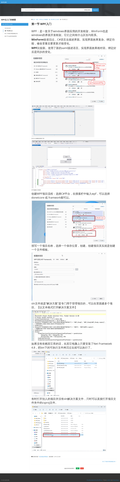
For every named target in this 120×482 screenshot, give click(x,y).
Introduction (8, 28)
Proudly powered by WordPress (94, 480)
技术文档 (4, 2)
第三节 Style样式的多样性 (11, 36)
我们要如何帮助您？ (44, 456)
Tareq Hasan (116, 480)
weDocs (109, 480)
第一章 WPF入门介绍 (7, 24)
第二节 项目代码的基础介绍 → (109, 461)
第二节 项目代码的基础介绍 (11, 33)
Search (95, 10)
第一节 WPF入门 (9, 31)
